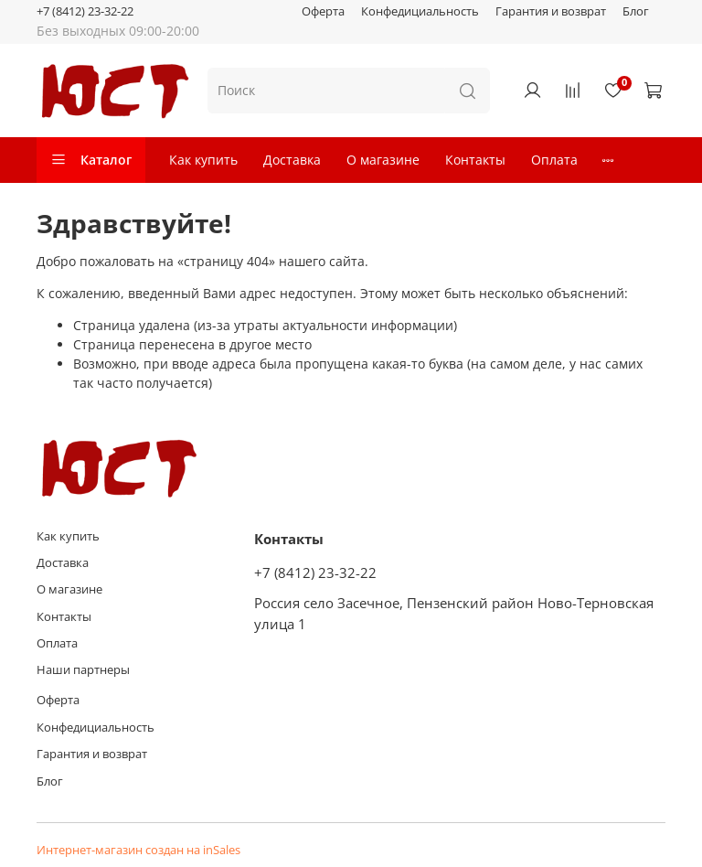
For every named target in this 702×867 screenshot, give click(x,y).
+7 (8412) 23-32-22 (85, 11)
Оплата (554, 159)
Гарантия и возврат (550, 11)
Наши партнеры (83, 670)
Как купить (203, 159)
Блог (635, 11)
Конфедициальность (420, 11)
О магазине (383, 159)
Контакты (475, 159)
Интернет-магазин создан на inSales (138, 850)
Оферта (323, 11)
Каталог (91, 159)
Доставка (292, 159)
